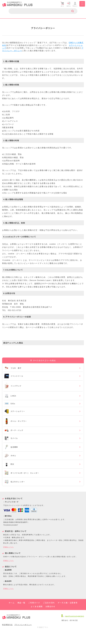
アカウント (75, 4)
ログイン (68, 4)
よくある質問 (37, 611)
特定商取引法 (7, 630)
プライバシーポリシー (23, 630)
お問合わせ (50, 611)
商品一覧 (21, 607)
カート (62, 4)
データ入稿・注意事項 (67, 607)
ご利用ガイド (34, 607)
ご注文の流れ (49, 607)
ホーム (12, 607)
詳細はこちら (8, 552)
